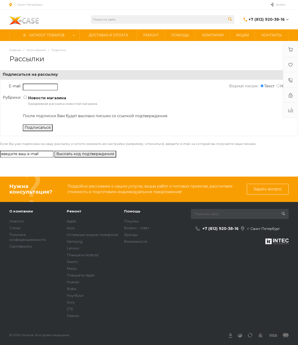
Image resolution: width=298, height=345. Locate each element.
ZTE (70, 309)
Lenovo (73, 248)
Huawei (73, 282)
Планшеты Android (82, 255)
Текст (269, 86)
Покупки (131, 221)
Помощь (132, 211)
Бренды (131, 235)
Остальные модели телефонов (92, 235)
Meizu (72, 268)
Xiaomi (72, 262)
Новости (16, 221)
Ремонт (74, 211)
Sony (71, 302)
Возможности (135, 241)
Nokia (71, 289)
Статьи (14, 228)
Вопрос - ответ (136, 228)
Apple (71, 221)
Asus (70, 228)
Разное (73, 316)
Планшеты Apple (81, 275)
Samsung (74, 241)
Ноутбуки (75, 296)
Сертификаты (20, 246)
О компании (21, 211)
